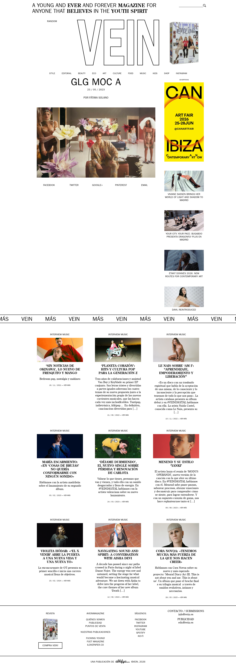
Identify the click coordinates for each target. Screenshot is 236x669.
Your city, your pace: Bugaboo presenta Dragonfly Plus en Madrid (184, 237)
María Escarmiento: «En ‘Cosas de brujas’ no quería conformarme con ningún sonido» (60, 469)
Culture (117, 74)
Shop (166, 74)
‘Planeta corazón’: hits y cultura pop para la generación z (118, 370)
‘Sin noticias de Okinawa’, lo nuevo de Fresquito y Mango (60, 370)
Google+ (5, 667)
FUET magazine (95, 642)
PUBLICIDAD (95, 623)
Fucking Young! (95, 638)
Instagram (181, 74)
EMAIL (144, 185)
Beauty (81, 74)
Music (143, 74)
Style (52, 74)
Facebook (140, 620)
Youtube (141, 630)
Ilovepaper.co (95, 645)
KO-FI (140, 636)
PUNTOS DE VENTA (95, 626)
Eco (94, 74)
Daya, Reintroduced (184, 310)
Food (130, 74)
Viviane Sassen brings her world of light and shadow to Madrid (184, 197)
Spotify (140, 633)
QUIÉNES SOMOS (95, 620)
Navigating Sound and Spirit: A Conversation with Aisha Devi (118, 555)
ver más (67, 385)
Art (104, 74)
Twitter (140, 623)
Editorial (66, 74)
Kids (155, 74)
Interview (56, 335)
